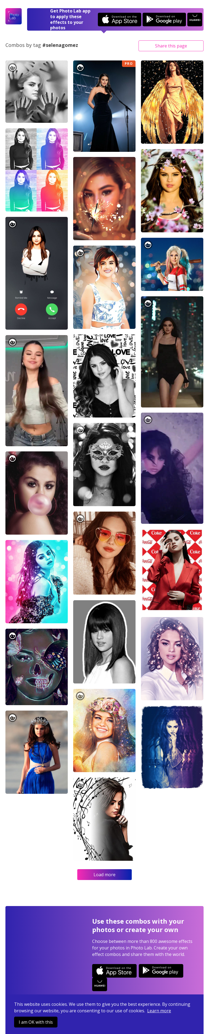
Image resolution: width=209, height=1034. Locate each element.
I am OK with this (36, 1022)
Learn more (159, 1011)
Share (171, 46)
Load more (104, 875)
